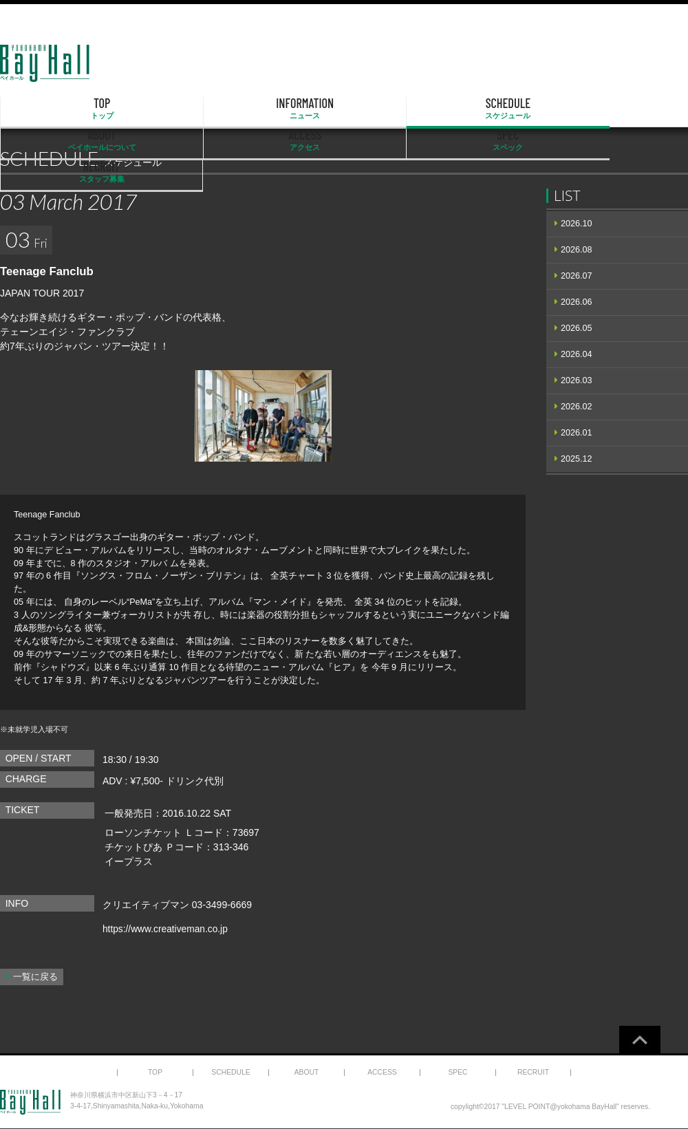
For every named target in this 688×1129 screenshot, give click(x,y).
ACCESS (442, 109)
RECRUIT (638, 109)
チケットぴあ (133, 846)
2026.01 (576, 433)
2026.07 (576, 276)
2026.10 (576, 223)
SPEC (541, 109)
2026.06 (576, 302)
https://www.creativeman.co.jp (166, 928)
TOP (49, 109)
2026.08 (576, 250)
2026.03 (576, 380)
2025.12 (576, 459)
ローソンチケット (143, 832)
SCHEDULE (246, 109)
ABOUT (344, 109)
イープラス (129, 861)
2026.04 (576, 354)
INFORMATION (148, 109)
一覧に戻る (35, 977)
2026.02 (576, 406)
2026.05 (576, 328)
